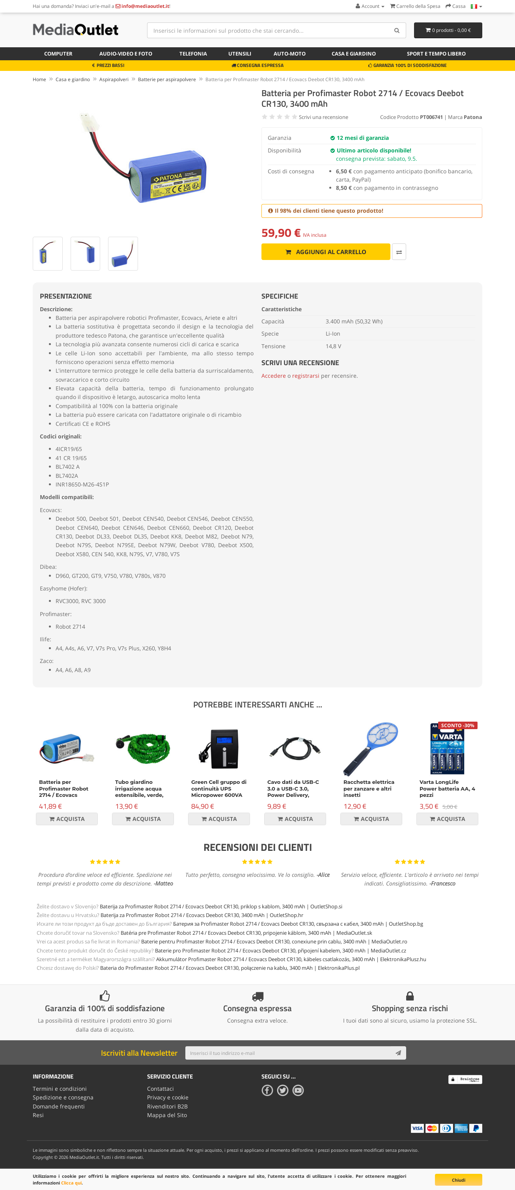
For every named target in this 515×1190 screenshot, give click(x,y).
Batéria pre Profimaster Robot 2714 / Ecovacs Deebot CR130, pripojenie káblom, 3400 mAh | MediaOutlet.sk (246, 932)
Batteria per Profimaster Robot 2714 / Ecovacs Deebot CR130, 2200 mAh (65, 795)
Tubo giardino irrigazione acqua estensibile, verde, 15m (139, 792)
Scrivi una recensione (323, 117)
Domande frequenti (59, 1106)
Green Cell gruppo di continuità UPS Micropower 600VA (218, 788)
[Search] (397, 30)
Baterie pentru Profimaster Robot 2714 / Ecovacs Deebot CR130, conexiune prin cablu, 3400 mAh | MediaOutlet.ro (274, 941)
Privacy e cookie (167, 1097)
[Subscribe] (398, 1053)
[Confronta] (391, 251)
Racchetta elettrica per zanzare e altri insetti (368, 788)
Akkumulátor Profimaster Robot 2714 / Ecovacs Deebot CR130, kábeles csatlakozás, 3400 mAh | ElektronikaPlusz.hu (291, 959)
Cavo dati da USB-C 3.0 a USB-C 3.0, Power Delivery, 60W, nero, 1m (293, 792)
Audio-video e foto (125, 53)
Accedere (273, 375)
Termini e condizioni (60, 1088)
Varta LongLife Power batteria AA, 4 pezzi (447, 788)
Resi (38, 1115)
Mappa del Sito (167, 1115)
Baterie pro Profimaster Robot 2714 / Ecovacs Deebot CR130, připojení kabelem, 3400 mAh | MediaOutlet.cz (280, 950)
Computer (58, 53)
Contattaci (160, 1088)
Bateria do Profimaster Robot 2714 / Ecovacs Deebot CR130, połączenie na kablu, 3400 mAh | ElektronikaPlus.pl (230, 967)
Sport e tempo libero (436, 53)
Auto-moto (290, 53)
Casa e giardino (354, 53)
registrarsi (305, 375)
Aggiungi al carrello (322, 252)
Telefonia (193, 53)
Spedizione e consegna (63, 1097)
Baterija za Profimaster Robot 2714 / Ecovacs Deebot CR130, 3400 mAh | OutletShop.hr (202, 915)
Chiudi (458, 1180)
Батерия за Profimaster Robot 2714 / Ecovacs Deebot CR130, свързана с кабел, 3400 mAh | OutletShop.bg (298, 923)
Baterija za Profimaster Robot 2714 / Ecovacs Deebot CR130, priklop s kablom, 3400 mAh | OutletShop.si (221, 906)
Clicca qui (71, 1183)
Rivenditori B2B (167, 1106)
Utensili (239, 53)
